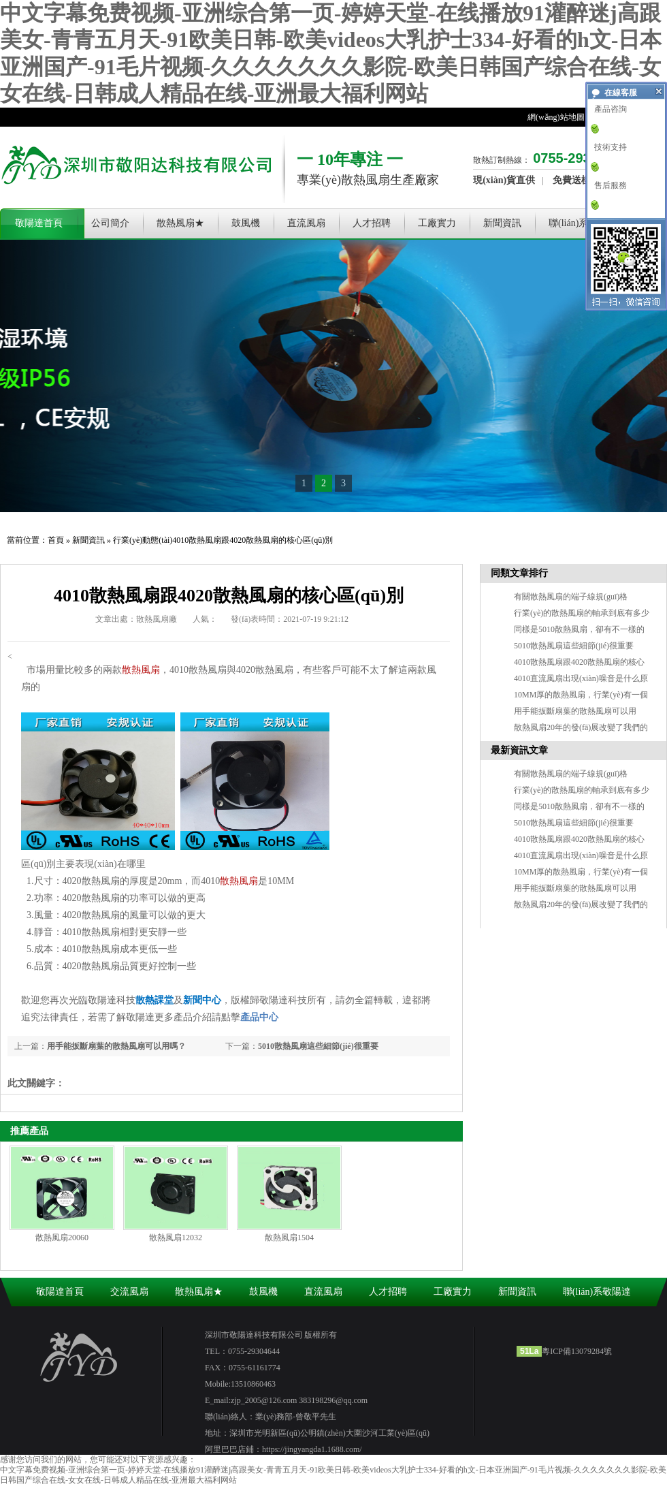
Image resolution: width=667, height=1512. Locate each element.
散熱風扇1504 (289, 1237)
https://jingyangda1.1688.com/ (312, 1449)
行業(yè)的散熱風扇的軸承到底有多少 (581, 613)
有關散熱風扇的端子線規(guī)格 (571, 596)
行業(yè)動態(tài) (142, 540)
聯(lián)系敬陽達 (583, 223)
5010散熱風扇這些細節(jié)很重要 (318, 1046)
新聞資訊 (502, 223)
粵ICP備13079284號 (577, 1351)
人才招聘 (372, 223)
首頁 (56, 540)
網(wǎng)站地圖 (556, 117)
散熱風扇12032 (175, 1237)
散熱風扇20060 (61, 1237)
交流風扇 (129, 1292)
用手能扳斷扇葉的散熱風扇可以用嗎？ (116, 1046)
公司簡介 (110, 223)
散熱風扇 (141, 670)
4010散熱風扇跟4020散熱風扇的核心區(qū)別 (252, 540)
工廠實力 (437, 223)
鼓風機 (245, 223)
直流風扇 (306, 223)
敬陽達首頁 (39, 223)
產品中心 (259, 1017)
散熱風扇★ (180, 223)
